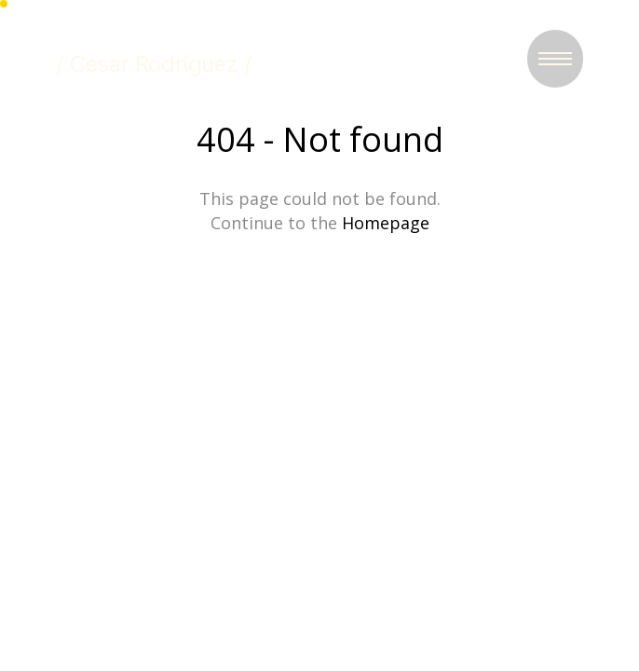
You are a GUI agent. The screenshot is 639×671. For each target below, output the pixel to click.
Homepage (385, 223)
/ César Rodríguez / (154, 63)
